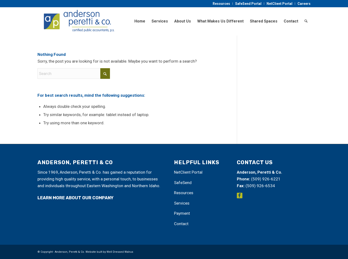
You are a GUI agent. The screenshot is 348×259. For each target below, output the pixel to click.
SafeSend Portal (248, 4)
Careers (304, 4)
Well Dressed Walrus (120, 251)
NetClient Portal (279, 4)
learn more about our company (75, 197)
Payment (182, 213)
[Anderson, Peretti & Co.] (78, 21)
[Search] (306, 21)
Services (181, 203)
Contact (181, 223)
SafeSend (183, 182)
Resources (221, 4)
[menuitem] (221, 3)
